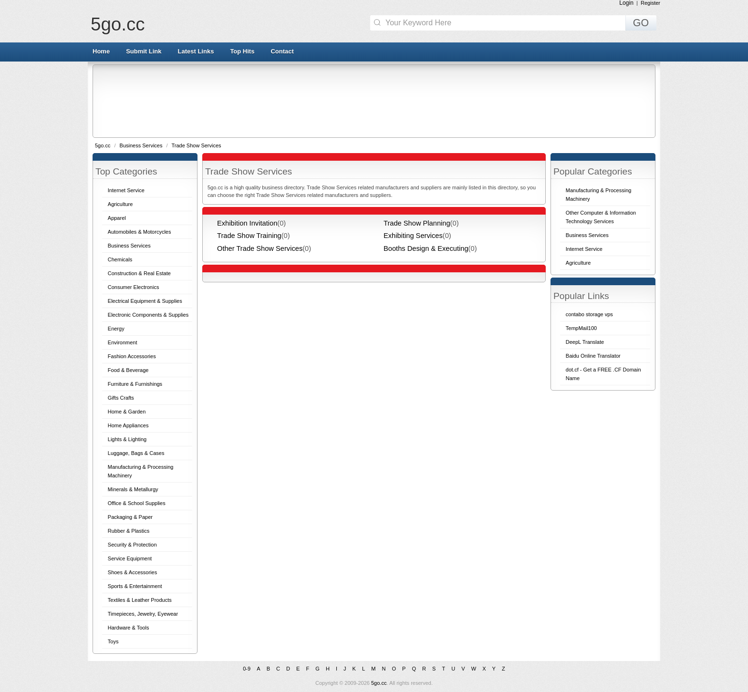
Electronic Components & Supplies (148, 315)
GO (641, 23)
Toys (113, 641)
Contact (281, 51)
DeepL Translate (585, 342)
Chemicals (120, 259)
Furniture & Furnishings (135, 384)
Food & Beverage (128, 370)
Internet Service (126, 190)
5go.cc (118, 24)
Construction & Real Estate (139, 273)
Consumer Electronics (133, 287)
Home (101, 51)
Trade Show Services (196, 145)
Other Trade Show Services (259, 248)
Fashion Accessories (132, 356)
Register (650, 3)
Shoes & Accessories (132, 572)
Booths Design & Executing (426, 248)
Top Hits (242, 51)
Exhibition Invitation (247, 223)
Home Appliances (128, 425)
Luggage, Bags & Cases (136, 453)
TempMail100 (581, 328)
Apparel (117, 218)
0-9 (246, 668)
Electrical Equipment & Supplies (145, 301)
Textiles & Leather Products (140, 600)
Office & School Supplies (137, 503)
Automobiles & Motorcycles (139, 232)
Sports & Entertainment (135, 586)
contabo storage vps (589, 314)
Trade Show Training (249, 235)
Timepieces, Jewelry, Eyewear (143, 614)
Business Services (142, 145)
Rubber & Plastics (128, 531)
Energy (116, 328)
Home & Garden (126, 411)
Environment (122, 342)
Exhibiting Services (413, 235)
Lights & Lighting (127, 439)
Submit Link (143, 51)
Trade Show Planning (417, 223)
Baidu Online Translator (593, 356)
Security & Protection (132, 544)
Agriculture (120, 204)
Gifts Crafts (121, 398)
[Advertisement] (373, 100)
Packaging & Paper (130, 517)
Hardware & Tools (128, 627)
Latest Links (196, 51)
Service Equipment (130, 558)
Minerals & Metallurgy (133, 489)
